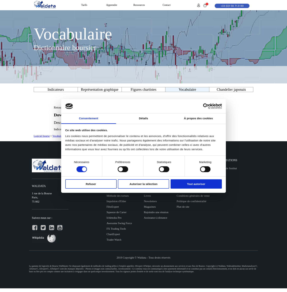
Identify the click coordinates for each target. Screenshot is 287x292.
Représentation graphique (99, 89)
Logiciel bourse (42, 136)
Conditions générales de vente (193, 195)
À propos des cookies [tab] (198, 118)
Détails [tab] (143, 118)
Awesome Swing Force (119, 223)
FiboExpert (113, 206)
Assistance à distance (155, 217)
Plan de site (183, 206)
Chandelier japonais (231, 89)
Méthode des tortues (118, 195)
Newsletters (150, 201)
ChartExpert (113, 234)
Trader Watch (114, 239)
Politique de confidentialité (191, 201)
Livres (147, 195)
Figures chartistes (143, 89)
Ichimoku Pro (114, 217)
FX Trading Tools (116, 228)
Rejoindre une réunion (156, 212)
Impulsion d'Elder (116, 201)
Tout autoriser (196, 184)
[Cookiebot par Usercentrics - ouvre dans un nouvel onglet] (206, 106)
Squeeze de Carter (116, 212)
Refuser (91, 184)
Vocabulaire (58, 136)
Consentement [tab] (88, 118)
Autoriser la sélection (144, 184)
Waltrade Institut (228, 168)
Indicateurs (56, 89)
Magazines (150, 206)
